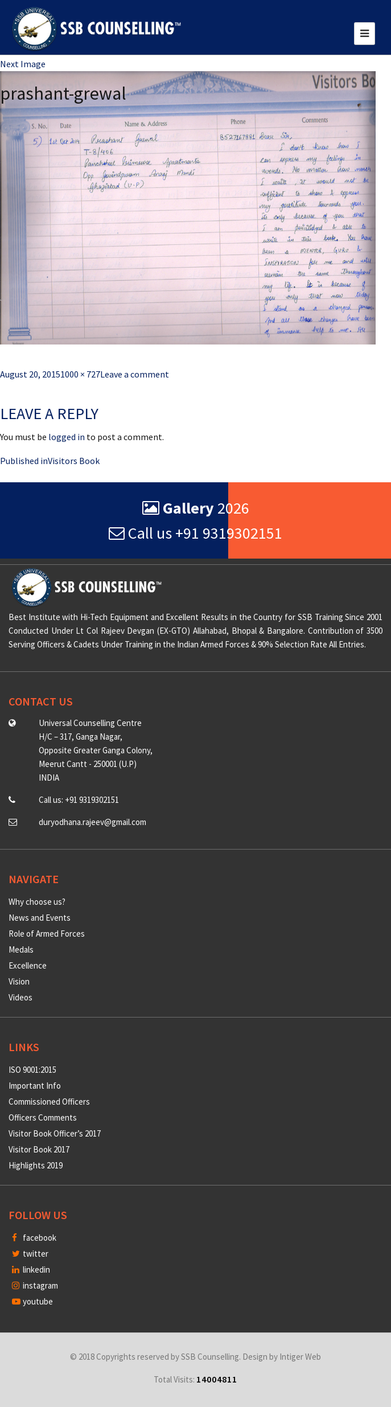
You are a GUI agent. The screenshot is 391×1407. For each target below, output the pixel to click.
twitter (30, 1253)
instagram (35, 1285)
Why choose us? (37, 901)
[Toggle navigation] (364, 33)
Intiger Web (300, 1356)
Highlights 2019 (36, 1165)
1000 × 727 (80, 374)
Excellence (28, 965)
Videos (20, 997)
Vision (19, 981)
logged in (66, 436)
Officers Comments (43, 1117)
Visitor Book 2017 (39, 1149)
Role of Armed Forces (47, 933)
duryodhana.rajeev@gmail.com (92, 822)
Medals (21, 949)
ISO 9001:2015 (32, 1069)
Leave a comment (134, 374)
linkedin (31, 1269)
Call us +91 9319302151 (195, 533)
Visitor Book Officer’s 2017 (55, 1133)
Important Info (35, 1085)
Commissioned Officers (49, 1101)
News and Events (40, 917)
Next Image (23, 63)
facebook (34, 1237)
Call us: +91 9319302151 (79, 799)
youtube (32, 1301)
